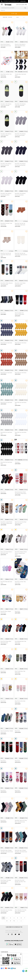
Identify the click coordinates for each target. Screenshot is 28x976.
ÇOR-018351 (17, 77)
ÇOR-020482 (3, 226)
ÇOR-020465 (3, 883)
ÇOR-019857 (3, 314)
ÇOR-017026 (17, 584)
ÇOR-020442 (18, 792)
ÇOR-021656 (3, 493)
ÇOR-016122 (17, 226)
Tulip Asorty (17, 462)
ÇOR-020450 (18, 732)
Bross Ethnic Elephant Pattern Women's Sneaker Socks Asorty (21, 553)
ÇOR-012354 (3, 344)
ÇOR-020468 (3, 853)
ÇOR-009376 (18, 286)
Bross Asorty (3, 492)
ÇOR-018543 (3, 644)
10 (14, 920)
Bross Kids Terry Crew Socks (6, 402)
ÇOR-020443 (3, 792)
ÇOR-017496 (17, 674)
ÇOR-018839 (17, 47)
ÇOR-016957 (3, 614)
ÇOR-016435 (3, 584)
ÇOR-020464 (18, 884)
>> (21, 920)
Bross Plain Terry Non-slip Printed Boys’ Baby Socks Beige (6, 255)
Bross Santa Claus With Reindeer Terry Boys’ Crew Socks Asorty (20, 882)
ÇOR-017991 (17, 644)
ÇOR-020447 (3, 762)
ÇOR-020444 (18, 762)
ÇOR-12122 (3, 166)
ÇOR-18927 (3, 47)
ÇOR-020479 (18, 823)
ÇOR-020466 (18, 853)
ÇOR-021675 (3, 286)
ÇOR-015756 (3, 77)
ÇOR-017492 (3, 702)
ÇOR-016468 (17, 556)
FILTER (12, 13)
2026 (26, 968)
